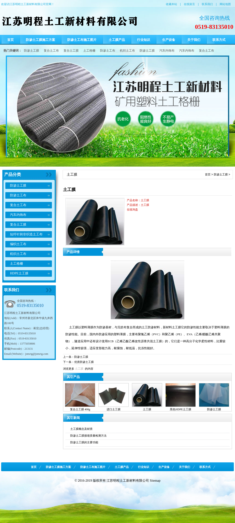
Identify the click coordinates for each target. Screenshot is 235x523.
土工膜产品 (117, 40)
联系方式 (218, 40)
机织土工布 (127, 50)
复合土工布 (51, 50)
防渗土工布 (107, 50)
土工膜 (79, 368)
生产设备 (168, 40)
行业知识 (143, 40)
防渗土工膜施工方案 (40, 40)
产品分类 (12, 174)
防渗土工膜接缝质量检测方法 (88, 435)
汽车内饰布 (167, 50)
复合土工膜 (71, 50)
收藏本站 (171, 4)
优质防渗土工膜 (84, 362)
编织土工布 (18, 244)
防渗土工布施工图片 (82, 40)
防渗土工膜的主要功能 (84, 442)
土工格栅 (89, 50)
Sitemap (155, 480)
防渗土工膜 (31, 50)
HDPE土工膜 (19, 273)
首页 (10, 40)
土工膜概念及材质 (81, 429)
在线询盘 (132, 209)
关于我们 (193, 40)
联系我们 (207, 4)
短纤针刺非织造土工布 (26, 234)
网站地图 (225, 4)
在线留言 (189, 4)
